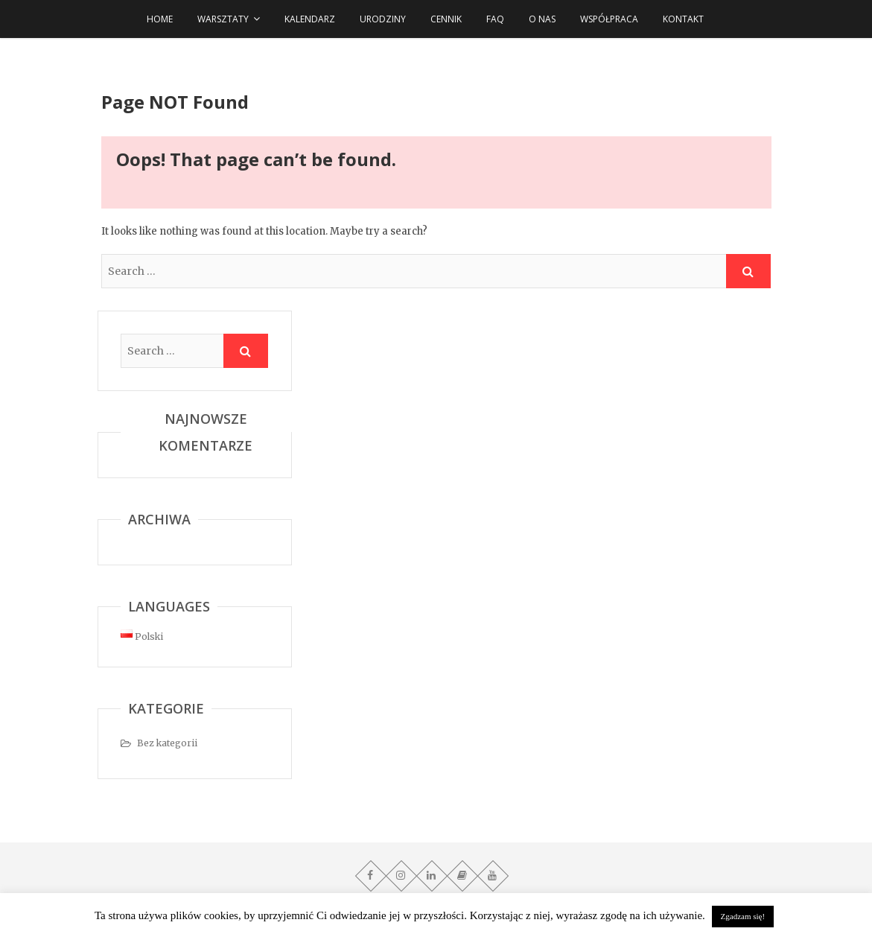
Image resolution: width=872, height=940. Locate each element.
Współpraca (609, 19)
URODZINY (383, 19)
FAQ (495, 19)
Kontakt (683, 19)
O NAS (542, 19)
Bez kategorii (167, 743)
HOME (160, 19)
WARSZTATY (223, 19)
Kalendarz (309, 19)
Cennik (446, 19)
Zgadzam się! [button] (743, 916)
